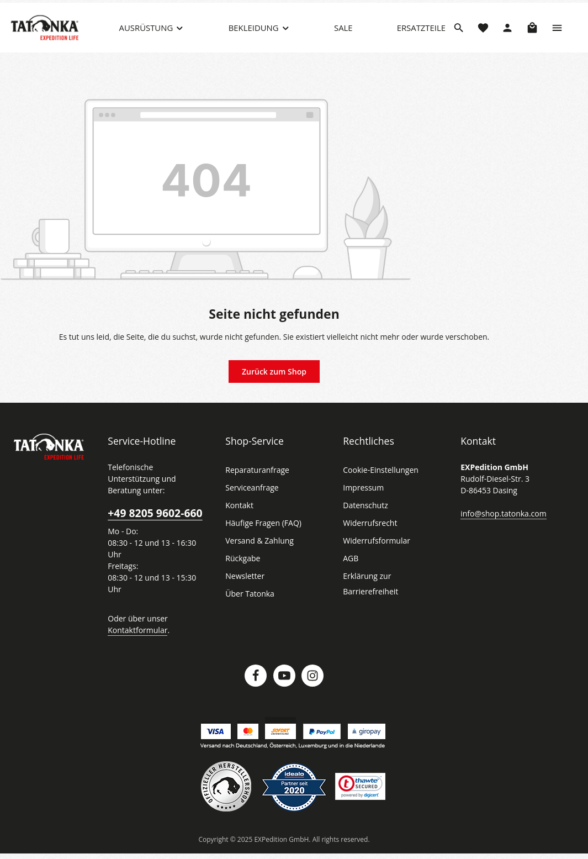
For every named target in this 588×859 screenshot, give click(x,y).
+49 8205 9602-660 (154, 518)
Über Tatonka (248, 610)
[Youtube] (284, 681)
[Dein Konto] (507, 36)
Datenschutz (364, 522)
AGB (351, 575)
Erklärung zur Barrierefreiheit (368, 600)
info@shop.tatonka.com (501, 529)
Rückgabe (242, 575)
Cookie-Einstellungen (379, 486)
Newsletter (243, 592)
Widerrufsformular (373, 557)
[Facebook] (256, 681)
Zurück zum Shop (274, 387)
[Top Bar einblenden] (557, 36)
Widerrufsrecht (368, 539)
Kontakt (238, 522)
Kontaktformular (135, 634)
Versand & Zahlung (258, 557)
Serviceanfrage (251, 504)
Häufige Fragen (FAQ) (263, 539)
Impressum (362, 504)
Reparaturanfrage (255, 486)
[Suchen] (459, 36)
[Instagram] (312, 681)
